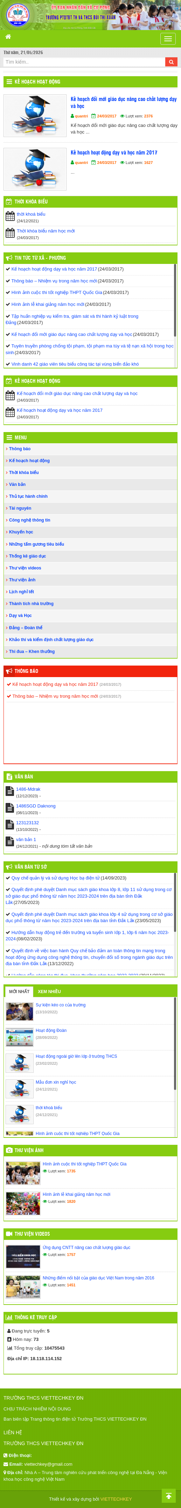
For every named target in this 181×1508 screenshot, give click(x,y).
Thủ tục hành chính (28, 496)
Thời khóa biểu (24, 472)
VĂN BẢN (24, 777)
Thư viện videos (25, 568)
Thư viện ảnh (22, 579)
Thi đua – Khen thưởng (32, 651)
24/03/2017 (106, 116)
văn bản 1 (26, 839)
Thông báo (19, 448)
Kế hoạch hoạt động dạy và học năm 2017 (114, 153)
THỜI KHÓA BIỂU (31, 202)
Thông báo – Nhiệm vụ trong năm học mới (54, 280)
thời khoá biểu (31, 214)
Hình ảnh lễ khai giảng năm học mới (48, 304)
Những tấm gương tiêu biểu (36, 544)
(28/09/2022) (46, 1037)
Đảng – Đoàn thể (25, 627)
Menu (21, 438)
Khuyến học (21, 532)
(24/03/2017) (110, 684)
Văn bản (17, 484)
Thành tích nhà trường (31, 603)
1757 (71, 1254)
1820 (71, 1201)
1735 (71, 1171)
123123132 (27, 822)
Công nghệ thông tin (29, 520)
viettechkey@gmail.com (48, 1464)
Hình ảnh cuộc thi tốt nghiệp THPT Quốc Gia (57, 292)
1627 (148, 162)
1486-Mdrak (28, 789)
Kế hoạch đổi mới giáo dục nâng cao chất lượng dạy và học (124, 103)
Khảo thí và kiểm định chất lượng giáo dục (51, 639)
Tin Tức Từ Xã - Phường (40, 258)
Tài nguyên (20, 508)
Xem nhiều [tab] (49, 991)
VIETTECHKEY (116, 1499)
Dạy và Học (20, 615)
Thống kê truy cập (36, 1317)
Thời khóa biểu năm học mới (46, 231)
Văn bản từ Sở (31, 867)
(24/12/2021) (46, 1089)
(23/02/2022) (46, 1063)
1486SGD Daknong (36, 806)
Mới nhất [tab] (19, 991)
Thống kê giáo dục (27, 556)
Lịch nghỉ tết (21, 591)
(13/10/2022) (46, 1012)
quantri (81, 116)
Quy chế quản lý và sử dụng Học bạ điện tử (56, 878)
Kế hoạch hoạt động (37, 82)
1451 (71, 1285)
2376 (148, 116)
